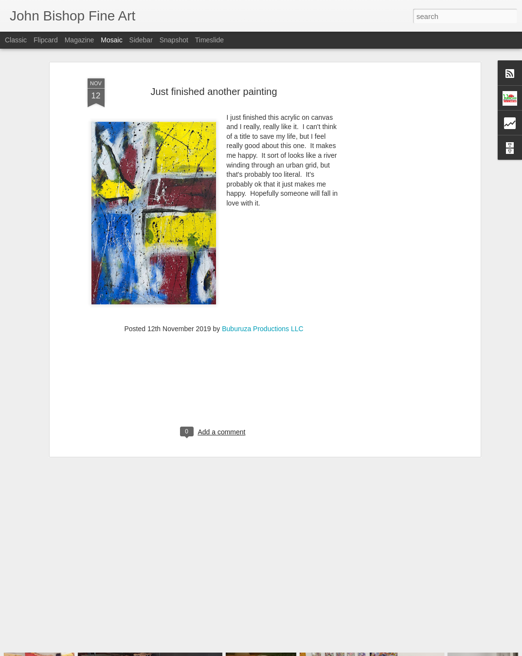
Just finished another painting (213, 70)
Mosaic (111, 40)
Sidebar (141, 40)
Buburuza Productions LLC (262, 308)
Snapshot (174, 40)
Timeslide (209, 40)
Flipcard (46, 40)
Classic (16, 40)
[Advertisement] (394, 205)
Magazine (79, 40)
